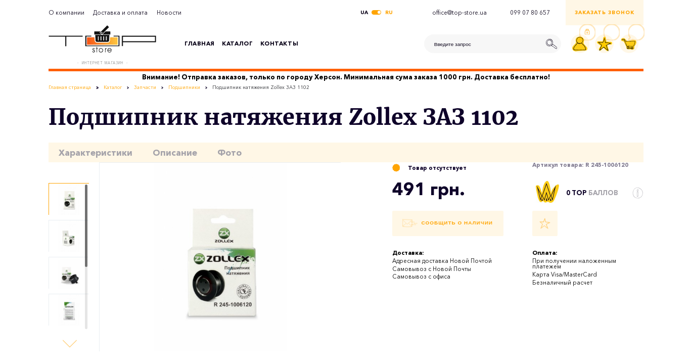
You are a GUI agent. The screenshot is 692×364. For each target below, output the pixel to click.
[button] (69, 343)
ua (364, 12)
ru (389, 12)
